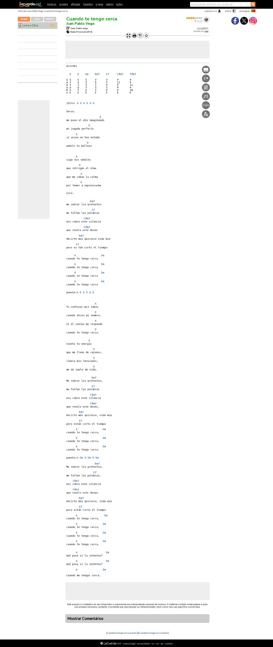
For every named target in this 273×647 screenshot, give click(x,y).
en (157, 643)
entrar (228, 10)
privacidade (143, 643)
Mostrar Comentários (85, 618)
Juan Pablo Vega (80, 23)
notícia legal (129, 643)
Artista (37, 19)
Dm (86, 74)
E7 (107, 74)
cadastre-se (210, 10)
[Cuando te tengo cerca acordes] (122, 633)
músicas (51, 4)
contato (169, 643)
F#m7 (133, 74)
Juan (206, 31)
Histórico (50, 19)
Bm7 (97, 74)
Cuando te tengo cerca (91, 19)
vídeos (109, 4)
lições (119, 4)
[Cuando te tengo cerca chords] (153, 633)
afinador (75, 4)
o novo (99, 4)
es (153, 643)
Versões (23, 19)
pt (162, 643)
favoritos (88, 4)
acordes (63, 4)
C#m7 (120, 74)
